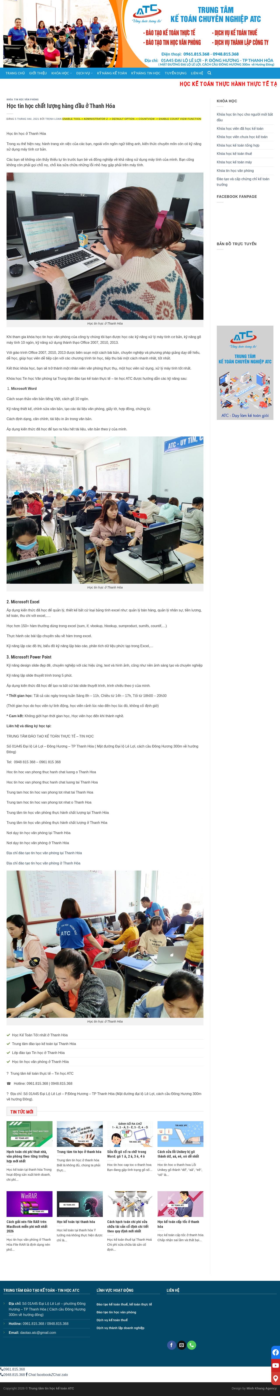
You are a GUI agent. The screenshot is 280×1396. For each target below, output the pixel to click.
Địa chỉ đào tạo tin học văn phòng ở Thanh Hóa (43, 863)
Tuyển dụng (176, 73)
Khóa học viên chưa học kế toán (242, 137)
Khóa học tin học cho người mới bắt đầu (245, 117)
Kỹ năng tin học (145, 73)
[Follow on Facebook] (171, 1345)
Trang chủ (15, 73)
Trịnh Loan (53, 119)
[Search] (209, 73)
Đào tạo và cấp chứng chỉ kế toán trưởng (243, 181)
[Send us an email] (181, 1345)
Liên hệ (197, 73)
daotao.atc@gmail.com (38, 1332)
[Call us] (191, 1345)
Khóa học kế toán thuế (234, 154)
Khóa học (61, 73)
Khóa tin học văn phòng (22, 99)
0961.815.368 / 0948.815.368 (45, 1324)
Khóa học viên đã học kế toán (240, 128)
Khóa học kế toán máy (234, 162)
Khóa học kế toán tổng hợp (238, 145)
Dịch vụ (84, 73)
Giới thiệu (38, 73)
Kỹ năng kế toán (112, 73)
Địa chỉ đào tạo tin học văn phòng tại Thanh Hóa (44, 853)
